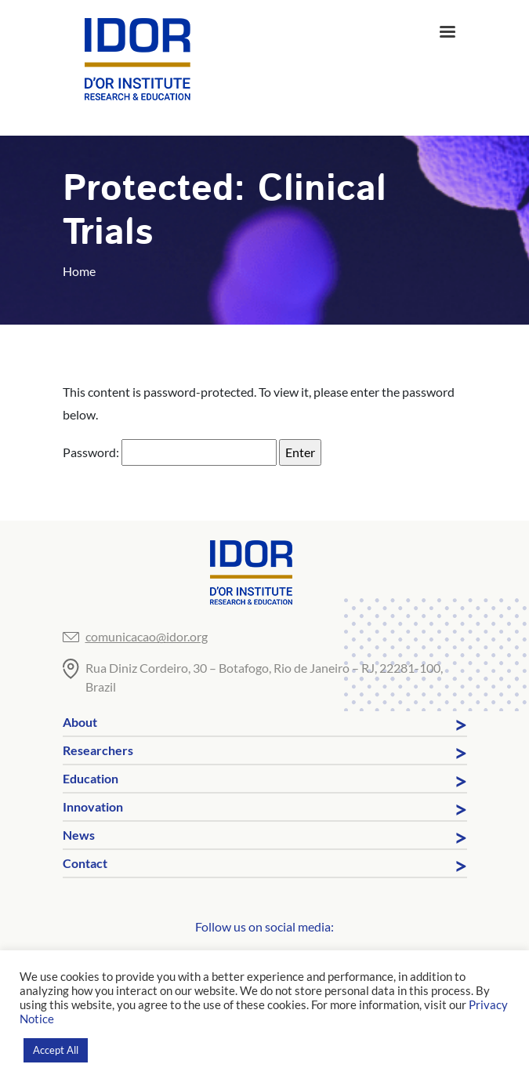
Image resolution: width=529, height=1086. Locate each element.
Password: (170, 453)
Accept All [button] (55, 1050)
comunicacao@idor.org (146, 636)
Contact (85, 862)
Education (90, 778)
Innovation (93, 806)
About (80, 721)
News (79, 834)
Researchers (98, 750)
